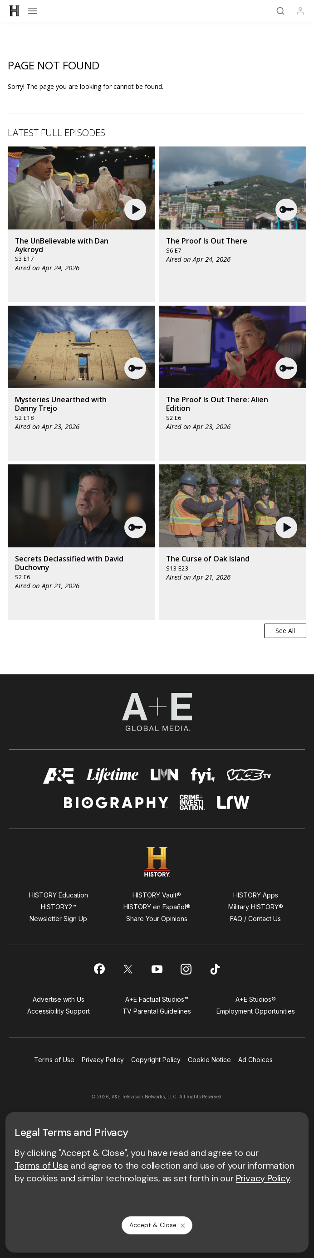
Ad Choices (255, 1059)
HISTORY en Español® (157, 907)
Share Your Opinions (156, 918)
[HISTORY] (14, 10)
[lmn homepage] (165, 776)
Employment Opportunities (255, 1011)
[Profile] (300, 10)
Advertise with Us (58, 999)
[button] (136, 209)
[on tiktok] (215, 969)
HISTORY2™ (58, 907)
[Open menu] (32, 10)
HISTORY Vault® (156, 895)
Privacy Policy (103, 1059)
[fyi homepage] (203, 776)
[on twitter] (128, 969)
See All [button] (285, 630)
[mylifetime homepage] (112, 776)
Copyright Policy (156, 1059)
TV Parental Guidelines (157, 1011)
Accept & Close (157, 1225)
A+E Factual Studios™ (156, 999)
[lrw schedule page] (233, 802)
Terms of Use (54, 1059)
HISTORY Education (58, 895)
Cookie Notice (209, 1059)
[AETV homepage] (59, 776)
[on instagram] (186, 969)
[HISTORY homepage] (157, 862)
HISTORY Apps (255, 895)
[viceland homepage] (248, 776)
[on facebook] (98, 968)
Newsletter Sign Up (58, 918)
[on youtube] (157, 969)
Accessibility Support (58, 1011)
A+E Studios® (256, 999)
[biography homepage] (116, 802)
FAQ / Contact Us (255, 918)
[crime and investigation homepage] (192, 802)
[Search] (280, 10)
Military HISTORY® (255, 907)
